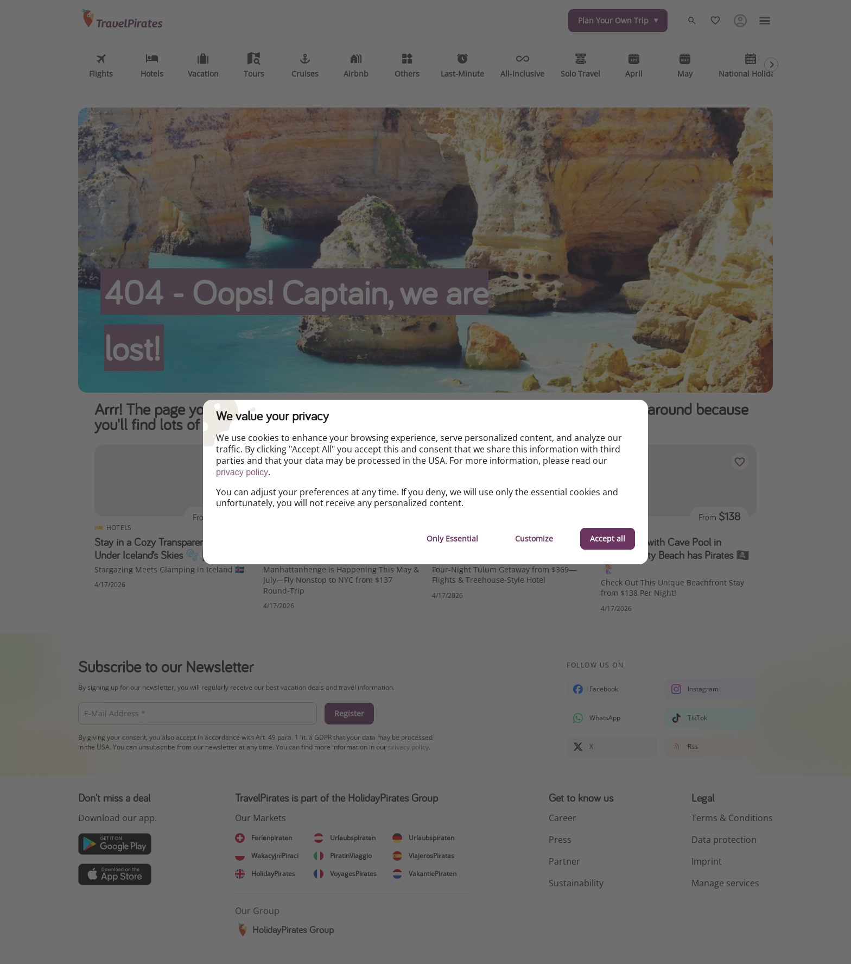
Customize (534, 538)
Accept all (607, 538)
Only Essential (452, 538)
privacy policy (242, 472)
